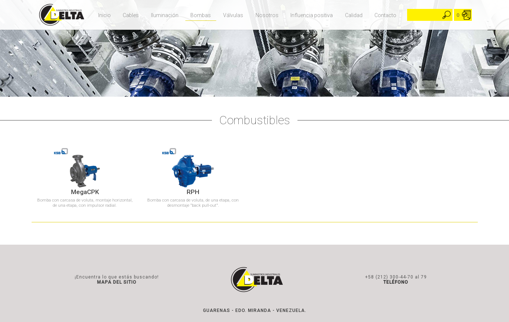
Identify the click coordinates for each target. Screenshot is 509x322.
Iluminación (164, 15)
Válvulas (233, 15)
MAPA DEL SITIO (116, 282)
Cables (131, 15)
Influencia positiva (311, 15)
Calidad (354, 15)
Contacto (385, 15)
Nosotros (266, 15)
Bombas (200, 15)
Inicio (104, 15)
